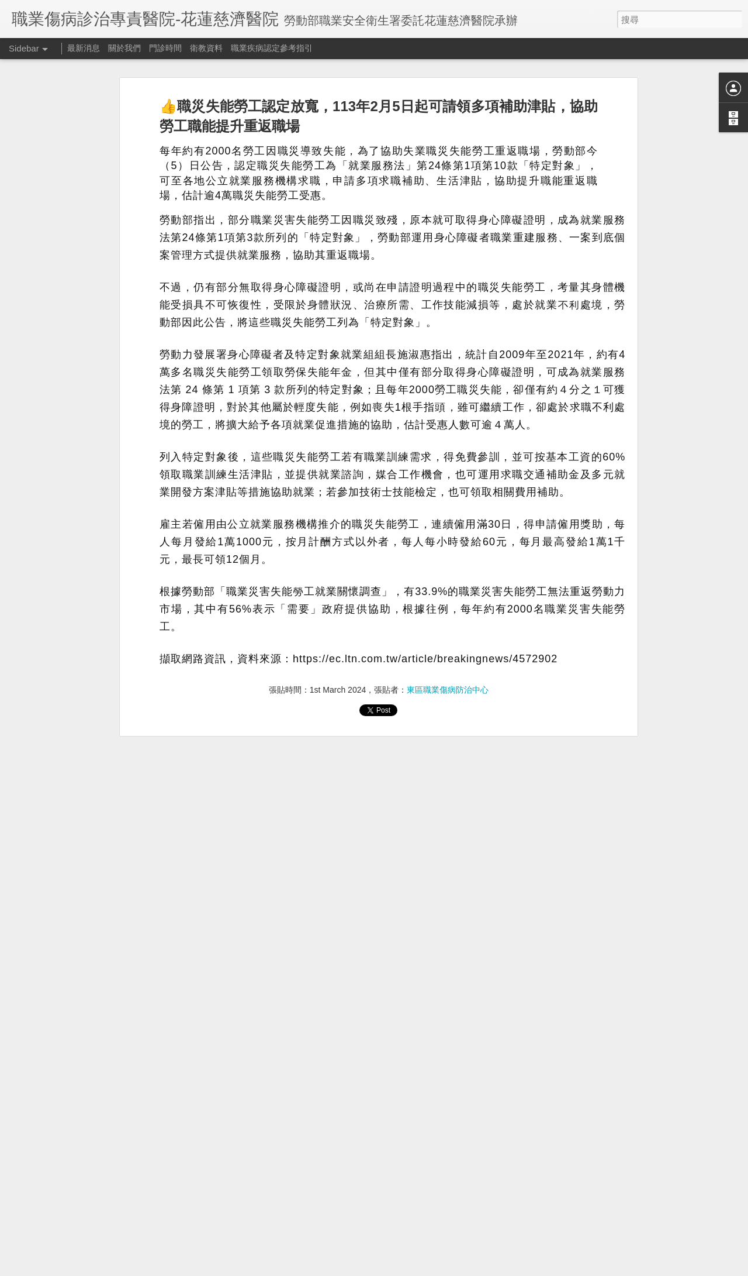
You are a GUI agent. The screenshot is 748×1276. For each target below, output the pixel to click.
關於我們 (124, 48)
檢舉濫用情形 (464, 1268)
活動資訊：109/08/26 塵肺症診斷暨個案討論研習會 (108, 1256)
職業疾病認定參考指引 (272, 48)
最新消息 (83, 48)
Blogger (430, 1268)
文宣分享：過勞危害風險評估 (74, 1203)
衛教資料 (206, 48)
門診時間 (165, 48)
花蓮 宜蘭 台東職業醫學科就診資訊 (83, 1151)
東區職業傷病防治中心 (448, 605)
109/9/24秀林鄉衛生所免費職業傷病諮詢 (91, 1177)
